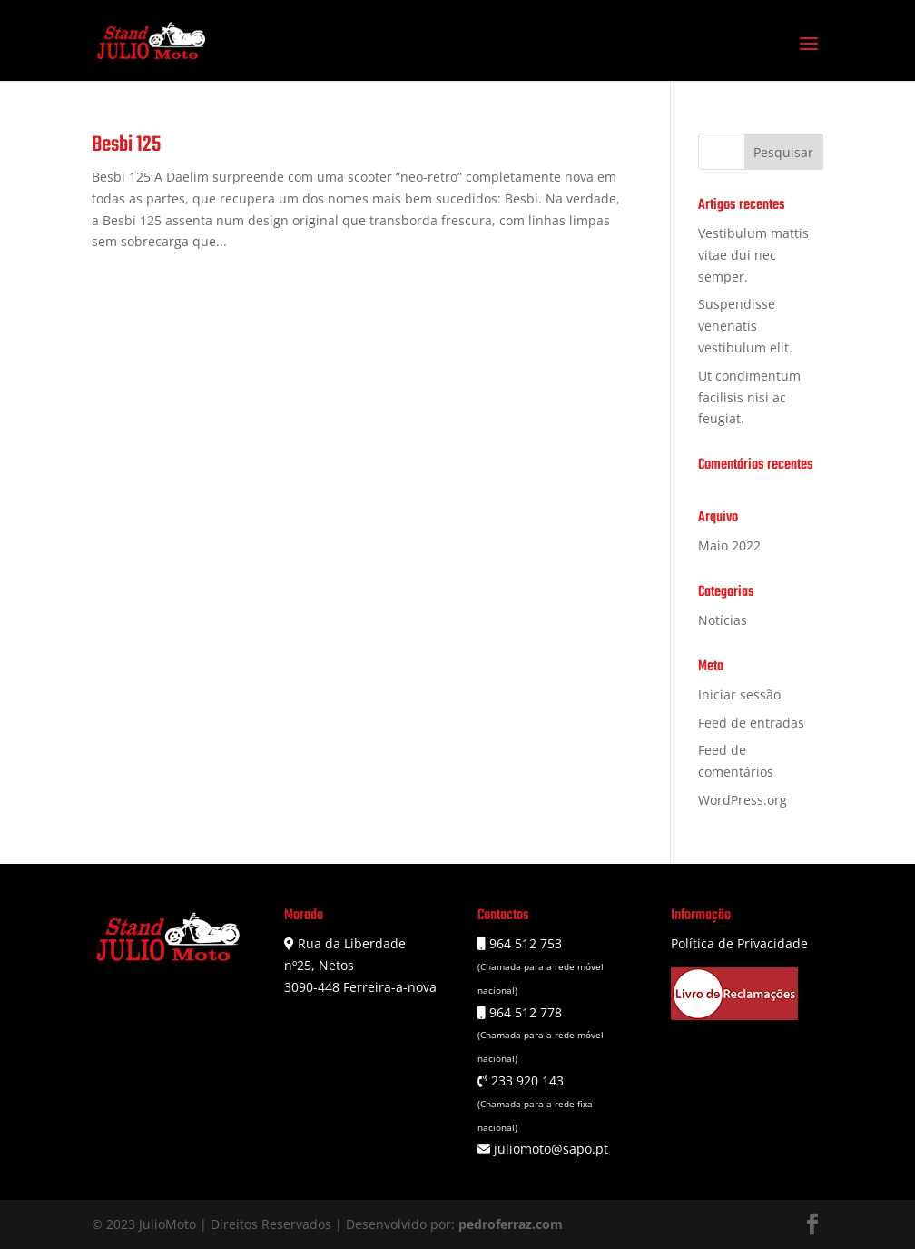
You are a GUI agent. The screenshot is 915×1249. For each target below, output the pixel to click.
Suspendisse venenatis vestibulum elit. (745, 325)
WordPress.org (742, 799)
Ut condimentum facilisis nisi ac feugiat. (749, 397)
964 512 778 (524, 1012)
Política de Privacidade (739, 943)
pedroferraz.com (510, 1224)
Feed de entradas (751, 722)
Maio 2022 (729, 545)
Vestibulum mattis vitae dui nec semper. (753, 254)
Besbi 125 (126, 145)
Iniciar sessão (739, 694)
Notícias (722, 620)
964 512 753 (524, 943)
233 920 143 (525, 1080)
